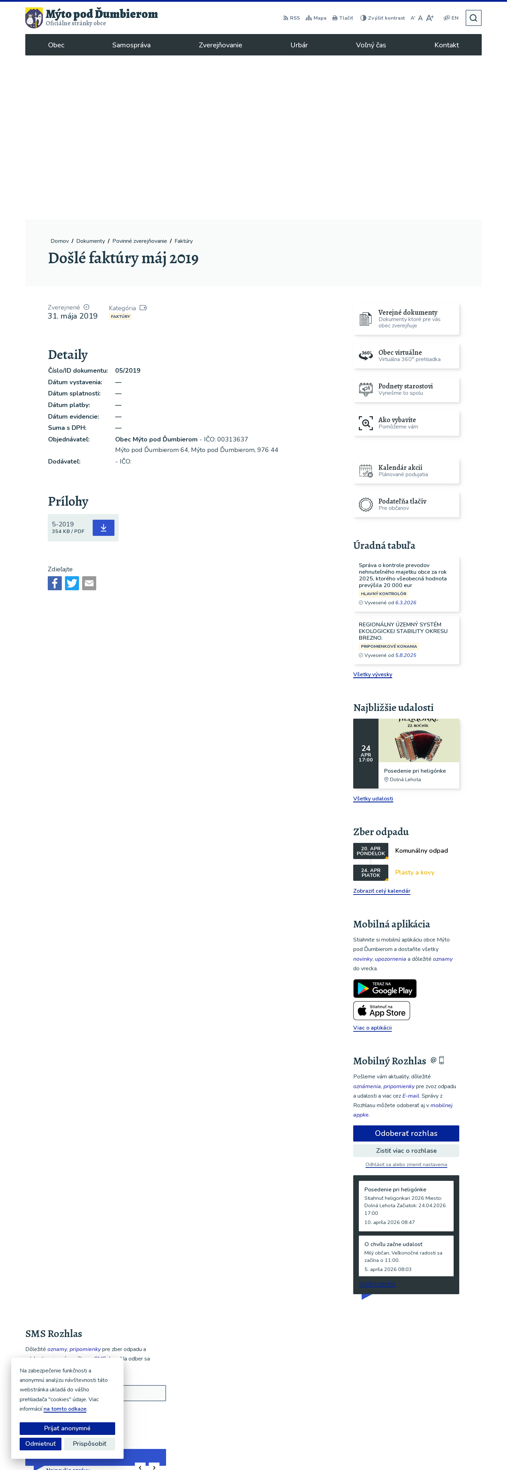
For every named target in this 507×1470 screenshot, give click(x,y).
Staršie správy (377, 1120)
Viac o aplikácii (372, 864)
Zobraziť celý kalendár (381, 727)
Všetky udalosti (373, 635)
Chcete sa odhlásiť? (47, 1266)
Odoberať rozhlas (406, 969)
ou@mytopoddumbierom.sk (442, 1411)
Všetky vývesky (372, 510)
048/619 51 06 (427, 1403)
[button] (140, 1303)
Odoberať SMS (59, 1251)
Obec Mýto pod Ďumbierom (356, 1451)
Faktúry (120, 152)
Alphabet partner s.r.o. (246, 1451)
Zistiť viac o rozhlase (406, 987)
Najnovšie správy (68, 1306)
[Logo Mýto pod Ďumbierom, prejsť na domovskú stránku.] (91, 17)
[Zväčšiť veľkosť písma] (429, 18)
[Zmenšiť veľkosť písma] (413, 18)
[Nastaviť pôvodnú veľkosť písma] (420, 18)
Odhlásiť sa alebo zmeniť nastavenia (406, 1000)
